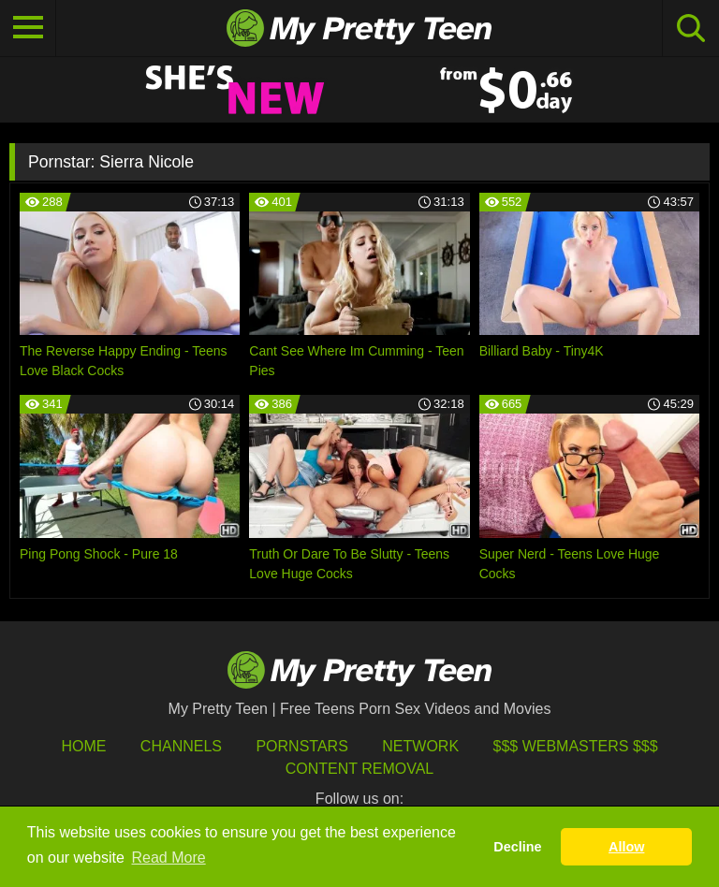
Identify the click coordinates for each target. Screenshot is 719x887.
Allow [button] (626, 846)
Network (420, 746)
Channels (181, 746)
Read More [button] (169, 857)
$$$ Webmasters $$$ (575, 746)
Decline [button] (517, 846)
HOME (83, 746)
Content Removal (360, 769)
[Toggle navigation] (28, 28)
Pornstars (301, 746)
